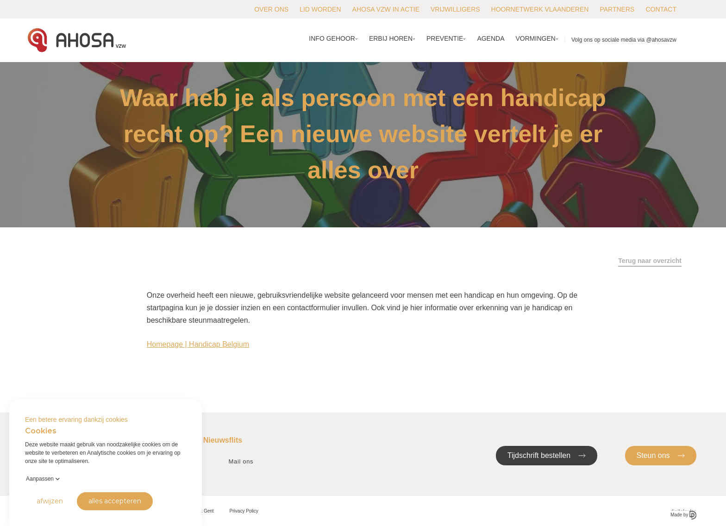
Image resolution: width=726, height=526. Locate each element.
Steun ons (661, 455)
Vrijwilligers (455, 9)
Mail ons (241, 461)
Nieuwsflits (222, 440)
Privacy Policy (244, 510)
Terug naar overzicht (650, 260)
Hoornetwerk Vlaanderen (540, 9)
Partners (617, 9)
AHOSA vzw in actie (385, 9)
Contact (660, 9)
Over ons (271, 9)
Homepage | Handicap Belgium (198, 344)
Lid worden (320, 9)
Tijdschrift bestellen (546, 455)
